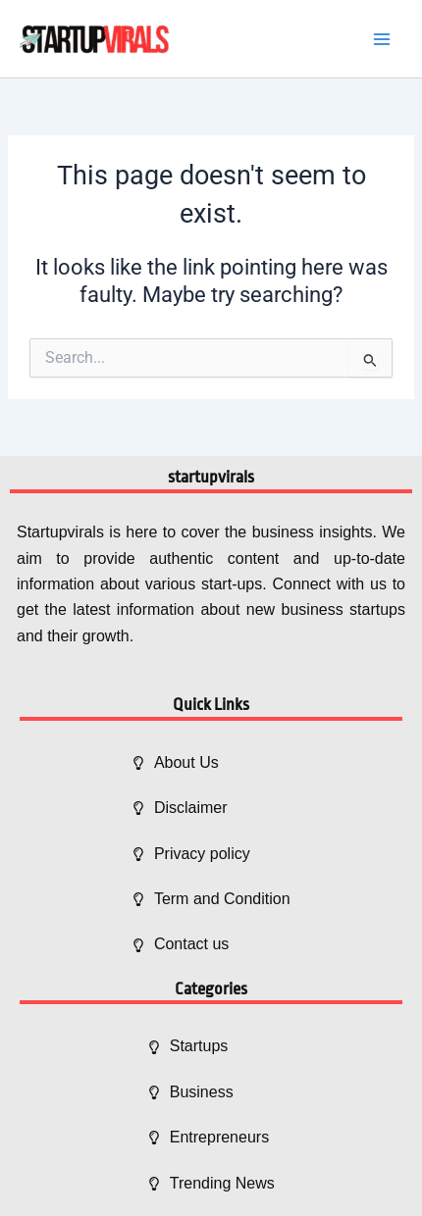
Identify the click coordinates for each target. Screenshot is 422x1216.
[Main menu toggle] (381, 39)
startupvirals (211, 477)
